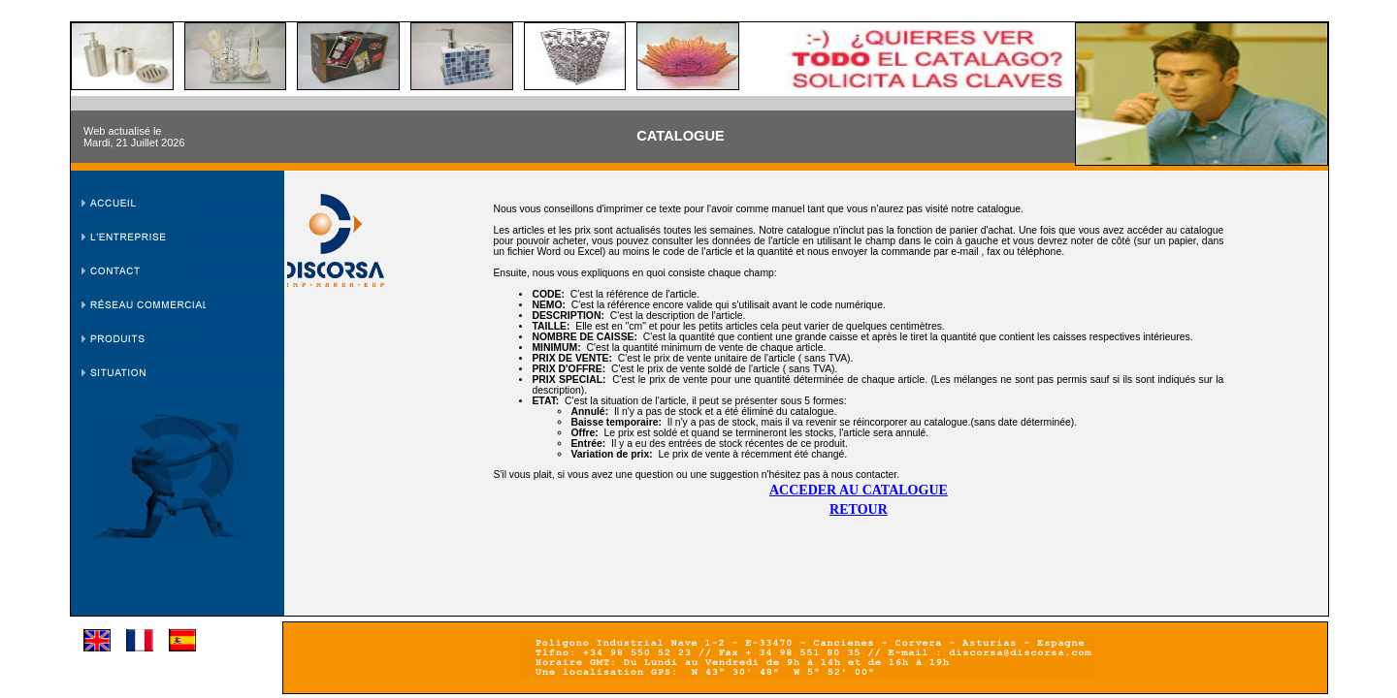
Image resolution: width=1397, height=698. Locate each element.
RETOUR (858, 509)
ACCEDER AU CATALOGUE (858, 490)
